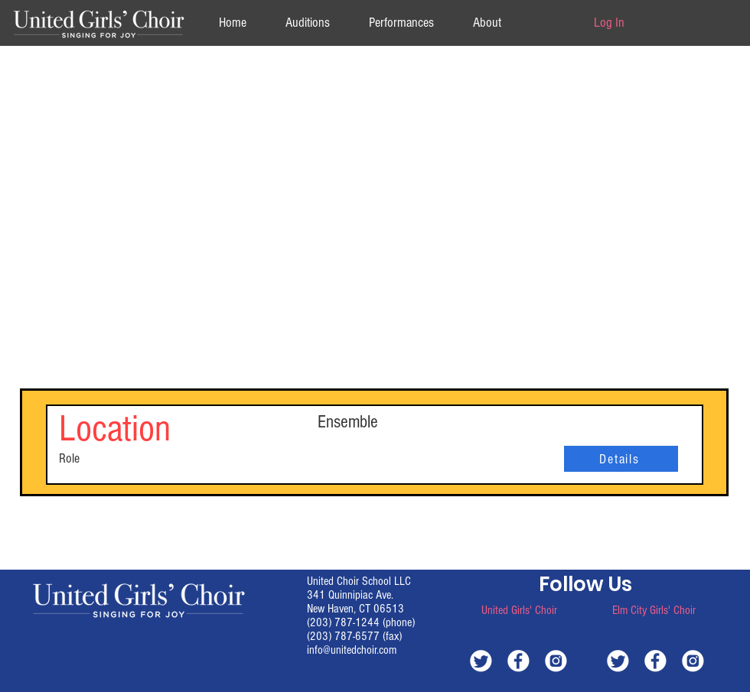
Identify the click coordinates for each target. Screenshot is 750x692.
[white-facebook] (518, 660)
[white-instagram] (556, 660)
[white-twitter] (481, 660)
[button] (486, 22)
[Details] (621, 459)
